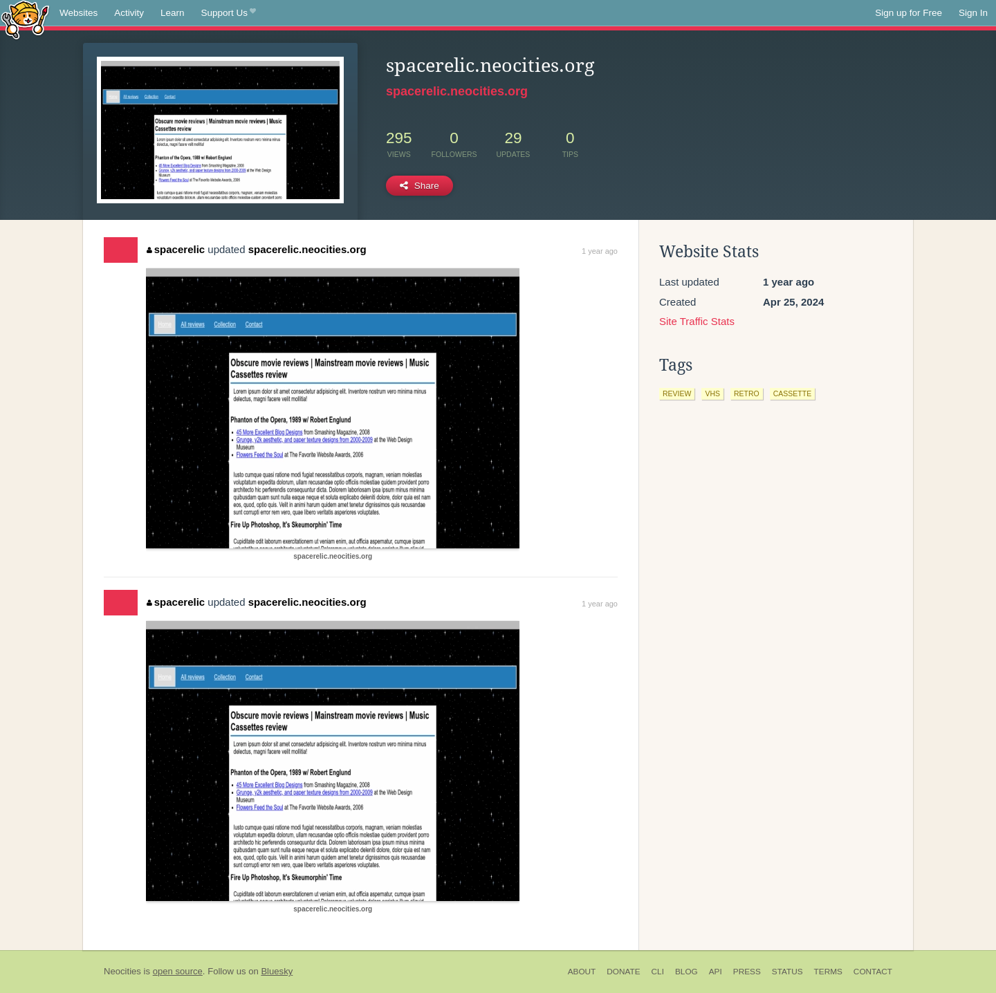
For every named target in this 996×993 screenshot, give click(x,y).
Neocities (122, 971)
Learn (172, 13)
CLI (658, 971)
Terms (828, 971)
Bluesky (277, 971)
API (715, 971)
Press (747, 971)
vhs (712, 393)
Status (787, 971)
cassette (792, 393)
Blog (686, 971)
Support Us (228, 13)
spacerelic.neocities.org (457, 91)
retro (746, 393)
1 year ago (600, 251)
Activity (129, 13)
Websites (78, 13)
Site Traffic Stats (697, 321)
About (582, 971)
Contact (873, 971)
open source (178, 971)
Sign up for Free (908, 13)
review (677, 393)
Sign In (973, 13)
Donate (623, 971)
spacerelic (176, 249)
